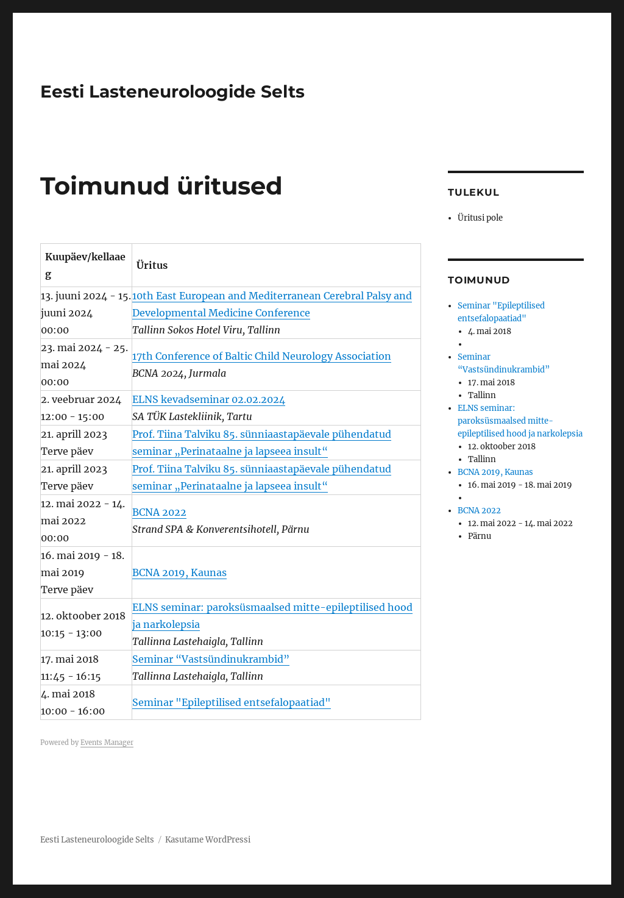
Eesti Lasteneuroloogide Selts (172, 91)
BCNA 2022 (159, 512)
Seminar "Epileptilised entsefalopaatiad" (231, 702)
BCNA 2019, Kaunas (179, 572)
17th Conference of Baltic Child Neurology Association (261, 356)
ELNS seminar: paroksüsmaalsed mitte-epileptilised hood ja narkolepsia (520, 421)
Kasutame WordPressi (207, 840)
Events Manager (106, 742)
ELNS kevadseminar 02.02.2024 (208, 399)
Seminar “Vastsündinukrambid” (210, 659)
